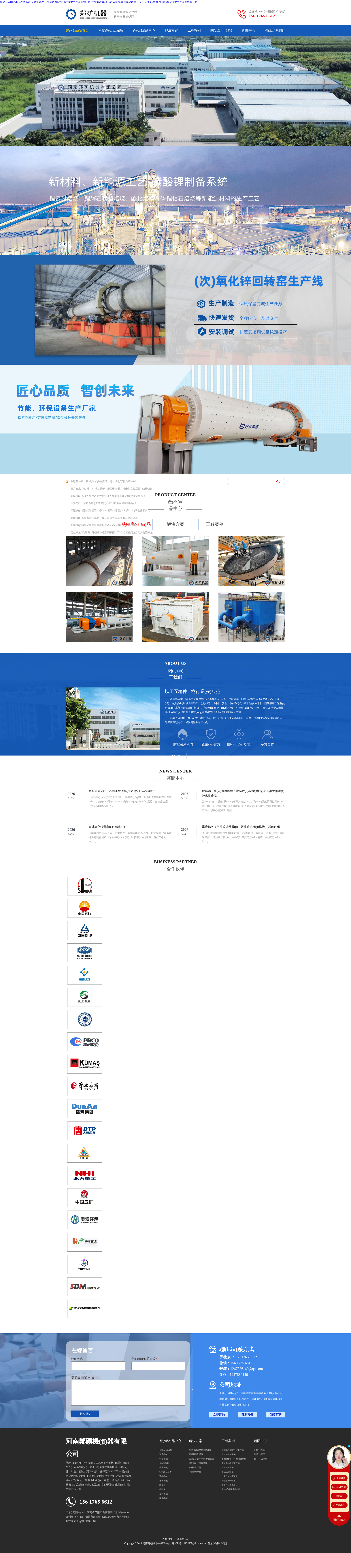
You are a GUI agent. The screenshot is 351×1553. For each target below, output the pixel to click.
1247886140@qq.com (246, 1369)
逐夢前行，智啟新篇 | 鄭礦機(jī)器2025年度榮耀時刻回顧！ (104, 503)
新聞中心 (248, 30)
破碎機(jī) (163, 1480)
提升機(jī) (163, 1494)
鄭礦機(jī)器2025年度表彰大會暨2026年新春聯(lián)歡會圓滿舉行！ (108, 496)
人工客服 (339, 1478)
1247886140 (239, 1375)
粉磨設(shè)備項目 (230, 1476)
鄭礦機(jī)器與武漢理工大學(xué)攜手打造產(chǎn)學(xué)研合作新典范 (110, 510)
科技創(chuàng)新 (110, 30)
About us (175, 663)
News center (175, 771)
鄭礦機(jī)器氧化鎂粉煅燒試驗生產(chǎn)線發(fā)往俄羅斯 (103, 525)
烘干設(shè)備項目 (230, 1485)
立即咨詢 (219, 1414)
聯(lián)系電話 (339, 1487)
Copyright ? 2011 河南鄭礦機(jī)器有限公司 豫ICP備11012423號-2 (160, 1543)
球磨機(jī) (163, 1454)
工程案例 (194, 30)
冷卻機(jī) (163, 1476)
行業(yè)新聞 (259, 1454)
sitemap (202, 1543)
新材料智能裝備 (196, 1454)
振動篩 (162, 1489)
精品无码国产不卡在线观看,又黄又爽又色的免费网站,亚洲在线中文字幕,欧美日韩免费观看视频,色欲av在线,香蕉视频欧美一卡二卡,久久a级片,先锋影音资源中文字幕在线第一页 (98, 2)
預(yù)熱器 (164, 1463)
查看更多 (175, 756)
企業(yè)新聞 (259, 1450)
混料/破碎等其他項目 (231, 1489)
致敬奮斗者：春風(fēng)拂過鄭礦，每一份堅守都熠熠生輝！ (104, 481)
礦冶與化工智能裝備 (198, 1463)
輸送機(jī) (163, 1498)
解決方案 (171, 30)
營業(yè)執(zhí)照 (217, 1543)
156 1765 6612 (262, 16)
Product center (175, 494)
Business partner (175, 861)
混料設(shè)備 (165, 1472)
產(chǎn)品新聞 (260, 1459)
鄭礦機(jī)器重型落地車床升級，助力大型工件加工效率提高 (104, 518)
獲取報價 (247, 1414)
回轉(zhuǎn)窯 (165, 1450)
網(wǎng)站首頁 (77, 30)
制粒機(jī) (163, 1459)
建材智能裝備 (195, 1467)
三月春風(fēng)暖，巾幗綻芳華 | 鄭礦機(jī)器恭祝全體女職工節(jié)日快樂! (112, 488)
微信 (339, 1496)
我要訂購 (276, 1414)
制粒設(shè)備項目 (230, 1480)
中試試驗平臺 (195, 1472)
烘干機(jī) (163, 1467)
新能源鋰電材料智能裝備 (200, 1450)
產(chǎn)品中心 (144, 30)
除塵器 (162, 1485)
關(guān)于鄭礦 (221, 30)
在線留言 (339, 1504)
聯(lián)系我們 (275, 30)
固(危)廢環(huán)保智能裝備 (201, 1459)
